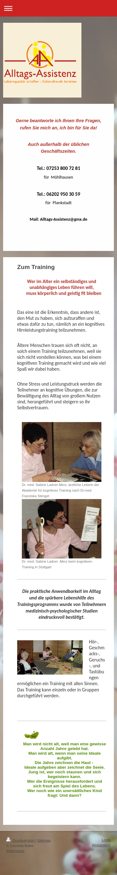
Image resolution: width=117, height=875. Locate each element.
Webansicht (101, 845)
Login (106, 840)
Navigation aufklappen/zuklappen (58, 8)
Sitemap (44, 840)
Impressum (15, 851)
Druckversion (20, 840)
